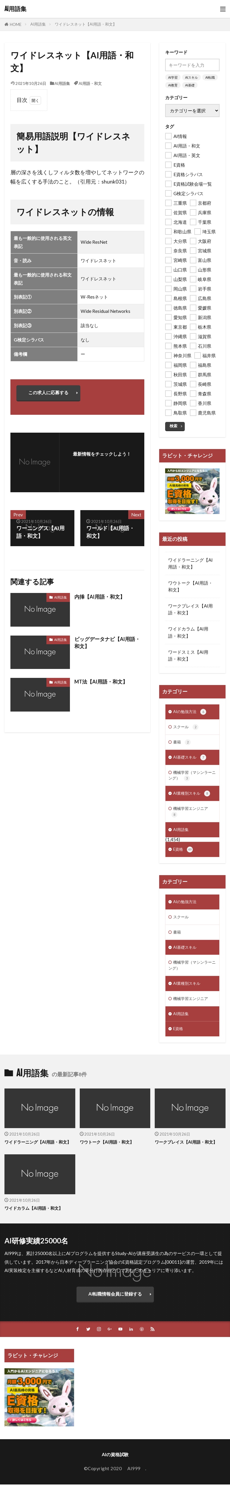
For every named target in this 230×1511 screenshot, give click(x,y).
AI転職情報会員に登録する (115, 1321)
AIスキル (191, 77)
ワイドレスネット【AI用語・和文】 (86, 24)
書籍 (182, 744)
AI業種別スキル (193, 799)
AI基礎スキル (191, 760)
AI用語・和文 (90, 83)
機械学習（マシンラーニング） (190, 780)
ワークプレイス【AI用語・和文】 (190, 609)
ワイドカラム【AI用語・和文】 (188, 632)
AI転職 (210, 77)
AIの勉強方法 (191, 712)
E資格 (184, 859)
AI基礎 (190, 85)
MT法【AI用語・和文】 (102, 684)
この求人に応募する (51, 394)
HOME (15, 24)
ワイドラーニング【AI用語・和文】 (190, 563)
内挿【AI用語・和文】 (101, 600)
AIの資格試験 (115, 1482)
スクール (187, 728)
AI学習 (173, 77)
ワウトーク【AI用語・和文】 (190, 586)
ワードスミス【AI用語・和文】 (188, 655)
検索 (173, 425)
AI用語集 (15, 9)
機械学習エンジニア (192, 819)
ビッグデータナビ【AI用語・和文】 (109, 646)
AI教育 (173, 85)
